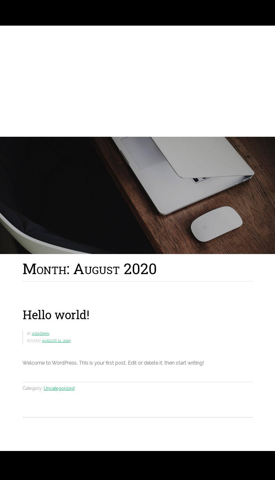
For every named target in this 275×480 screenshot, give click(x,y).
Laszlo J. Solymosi (42, 12)
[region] (137, 81)
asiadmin (40, 334)
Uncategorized (59, 388)
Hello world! (55, 314)
